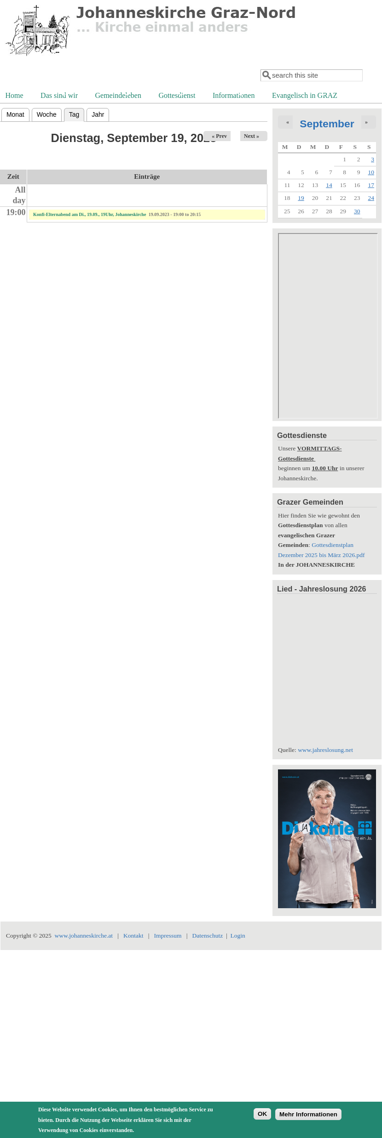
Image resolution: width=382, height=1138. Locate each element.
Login (237, 935)
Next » (251, 136)
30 (357, 211)
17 (371, 185)
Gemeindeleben (117, 96)
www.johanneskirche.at (84, 935)
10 (371, 172)
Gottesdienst (175, 96)
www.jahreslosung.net (325, 749)
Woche (47, 114)
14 (329, 185)
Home (14, 95)
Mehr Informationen (308, 1114)
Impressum (168, 935)
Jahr (98, 114)
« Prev (219, 136)
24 (371, 197)
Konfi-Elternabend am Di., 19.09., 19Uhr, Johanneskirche (89, 214)
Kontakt (133, 935)
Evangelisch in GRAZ (303, 96)
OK (262, 1113)
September (327, 124)
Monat (15, 114)
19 (301, 197)
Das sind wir (58, 96)
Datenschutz (207, 935)
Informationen (233, 96)
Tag (76, 113)
